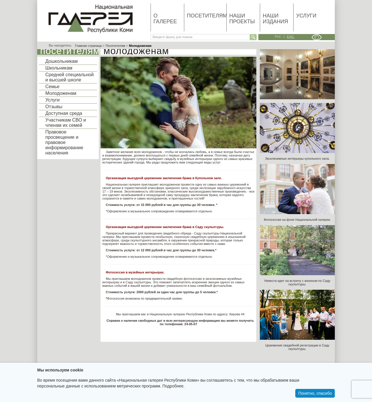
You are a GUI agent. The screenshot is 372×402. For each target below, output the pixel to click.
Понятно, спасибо (315, 393)
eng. (291, 36)
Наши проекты (242, 18)
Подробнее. (173, 386)
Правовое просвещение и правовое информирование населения (64, 142)
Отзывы (53, 106)
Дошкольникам (61, 61)
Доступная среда (63, 113)
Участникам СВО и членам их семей (65, 123)
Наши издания (275, 18)
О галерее (165, 18)
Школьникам (58, 67)
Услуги (306, 16)
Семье (52, 86)
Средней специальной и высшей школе (69, 77)
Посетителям (206, 16)
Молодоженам (60, 93)
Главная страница (88, 45)
